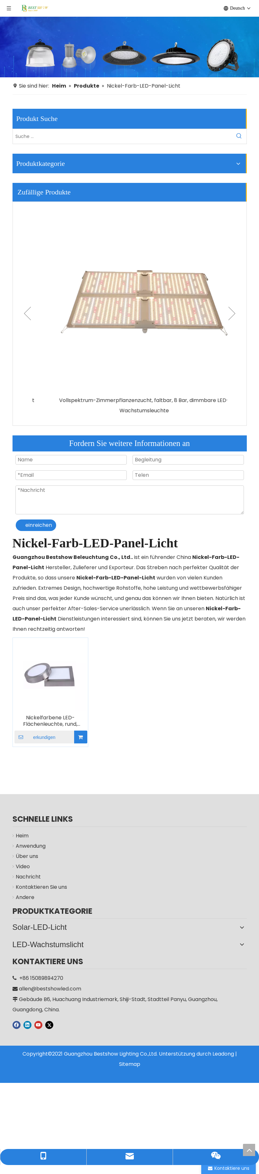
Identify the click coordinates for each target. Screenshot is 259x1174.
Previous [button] (27, 313)
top (249, 1150)
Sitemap (129, 1057)
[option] (130, 309)
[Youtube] (38, 1018)
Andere (25, 897)
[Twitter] (49, 1018)
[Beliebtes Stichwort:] (239, 136)
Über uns (27, 856)
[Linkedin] (27, 1018)
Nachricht (28, 876)
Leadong (223, 1046)
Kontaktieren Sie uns (41, 887)
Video (23, 866)
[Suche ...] (122, 136)
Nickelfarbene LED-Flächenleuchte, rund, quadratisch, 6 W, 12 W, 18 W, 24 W (50, 721)
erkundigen (35, 737)
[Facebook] (17, 1018)
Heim (22, 835)
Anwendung (31, 846)
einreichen (38, 525)
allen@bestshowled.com (50, 981)
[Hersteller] (129, 47)
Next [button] (232, 313)
